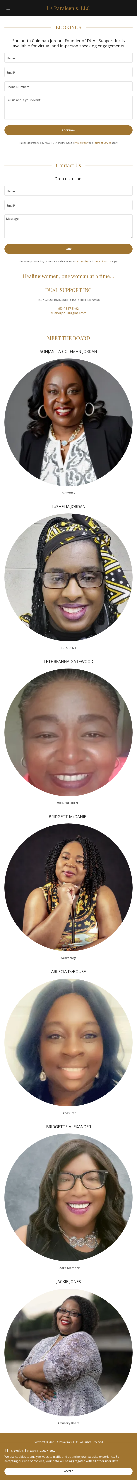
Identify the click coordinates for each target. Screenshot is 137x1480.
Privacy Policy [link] (81, 142)
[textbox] (68, 58)
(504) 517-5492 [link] (68, 309)
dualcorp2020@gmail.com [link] (68, 313)
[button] (14, 8)
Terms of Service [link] (102, 142)
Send (69, 248)
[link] (68, 8)
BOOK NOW (68, 130)
